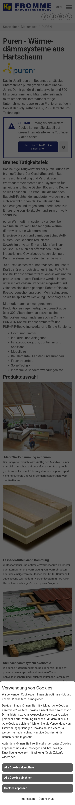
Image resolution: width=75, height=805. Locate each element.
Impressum (28, 798)
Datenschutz (46, 798)
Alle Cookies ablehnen (18, 777)
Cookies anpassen (15, 788)
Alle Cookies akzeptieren (19, 767)
